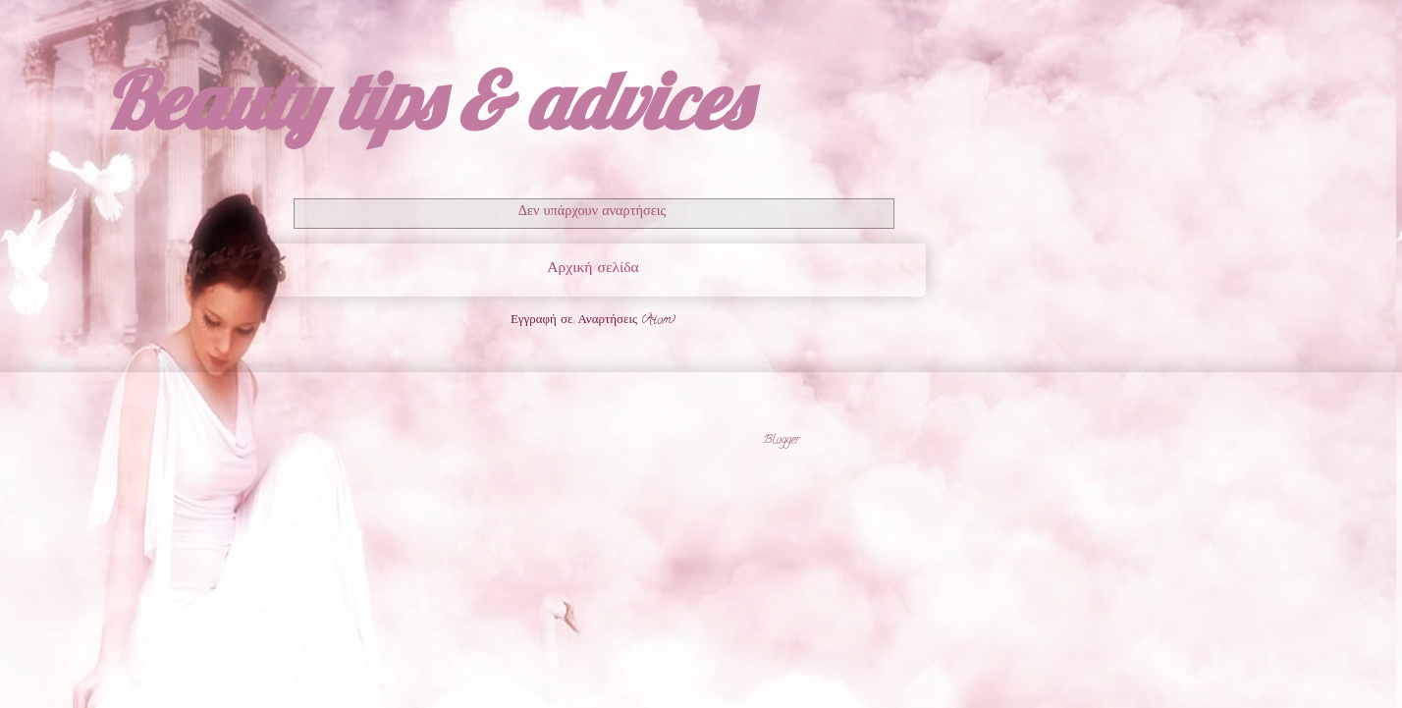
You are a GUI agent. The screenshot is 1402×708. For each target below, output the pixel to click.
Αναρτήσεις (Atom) (626, 320)
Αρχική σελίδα (592, 269)
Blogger (781, 440)
